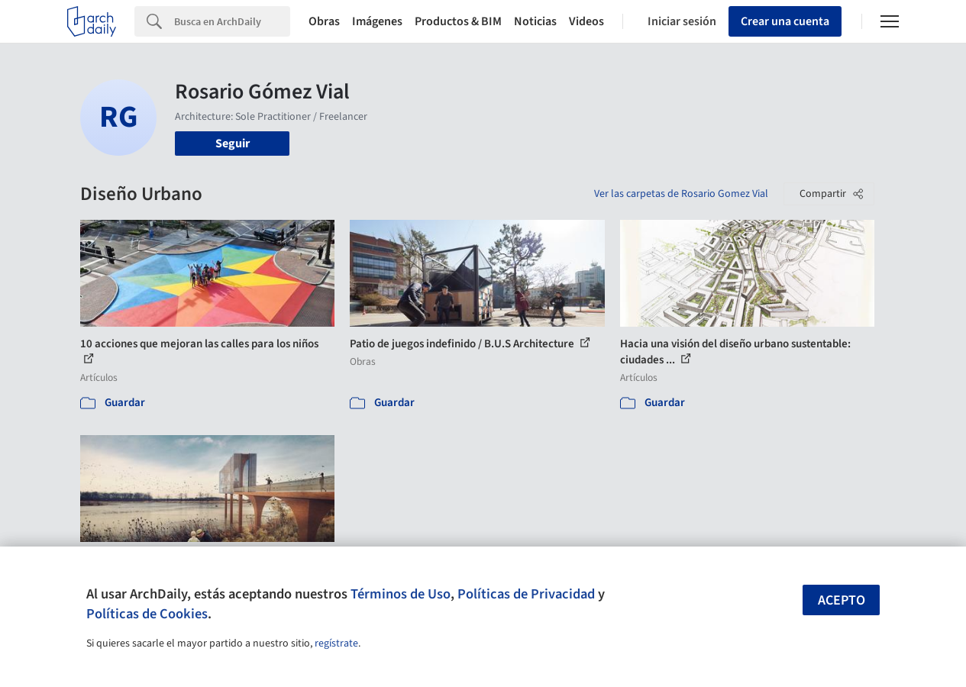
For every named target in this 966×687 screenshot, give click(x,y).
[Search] (232, 21)
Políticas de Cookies (147, 614)
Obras (324, 21)
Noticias (535, 21)
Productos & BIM (458, 21)
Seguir (232, 143)
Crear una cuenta (785, 21)
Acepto (841, 600)
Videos (586, 21)
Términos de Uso (401, 594)
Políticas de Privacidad (526, 594)
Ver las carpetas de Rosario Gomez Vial (681, 194)
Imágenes (377, 21)
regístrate (336, 643)
